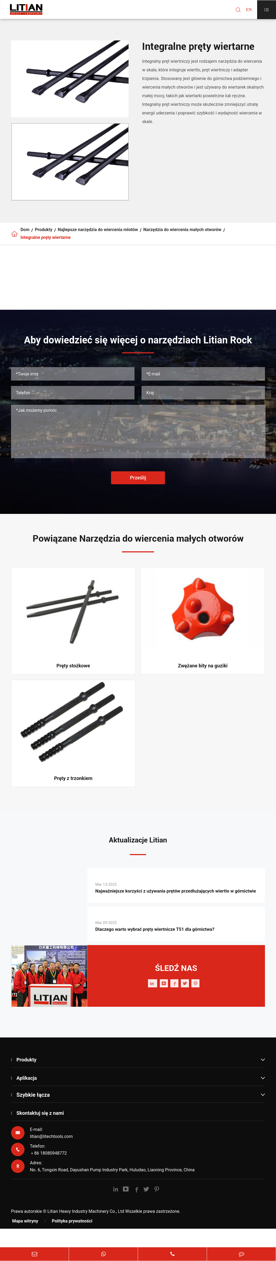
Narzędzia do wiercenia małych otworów (182, 232)
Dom (24, 232)
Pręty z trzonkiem (73, 787)
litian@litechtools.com (51, 1156)
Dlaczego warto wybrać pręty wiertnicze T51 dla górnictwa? (167, 949)
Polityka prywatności (72, 1241)
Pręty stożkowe (73, 674)
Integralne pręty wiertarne (45, 244)
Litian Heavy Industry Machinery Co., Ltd (85, 1231)
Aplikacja (140, 1098)
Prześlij (138, 486)
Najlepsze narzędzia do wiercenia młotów (98, 232)
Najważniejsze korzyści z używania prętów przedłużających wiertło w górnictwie (167, 906)
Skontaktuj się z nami (42, 1133)
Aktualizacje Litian (138, 850)
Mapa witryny (25, 1241)
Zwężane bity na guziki (202, 674)
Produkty (43, 232)
